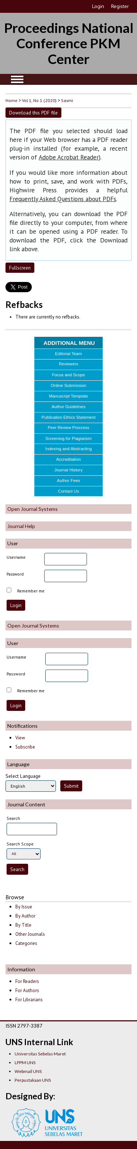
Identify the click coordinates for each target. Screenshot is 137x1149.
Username (16, 557)
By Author (25, 916)
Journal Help (21, 526)
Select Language (23, 776)
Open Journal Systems (32, 509)
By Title (23, 925)
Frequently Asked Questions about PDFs (62, 199)
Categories (26, 943)
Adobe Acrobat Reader (69, 157)
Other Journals (30, 934)
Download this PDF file (33, 112)
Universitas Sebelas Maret (40, 1053)
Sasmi (67, 100)
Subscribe (25, 747)
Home (11, 100)
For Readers (27, 981)
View (20, 738)
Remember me (31, 591)
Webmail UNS (28, 1071)
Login (98, 6)
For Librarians (29, 1000)
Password (15, 574)
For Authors (27, 990)
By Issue (23, 907)
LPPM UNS (25, 1062)
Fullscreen (20, 267)
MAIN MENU (17, 79)
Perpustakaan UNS (33, 1080)
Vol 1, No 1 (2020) (39, 100)
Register (120, 6)
